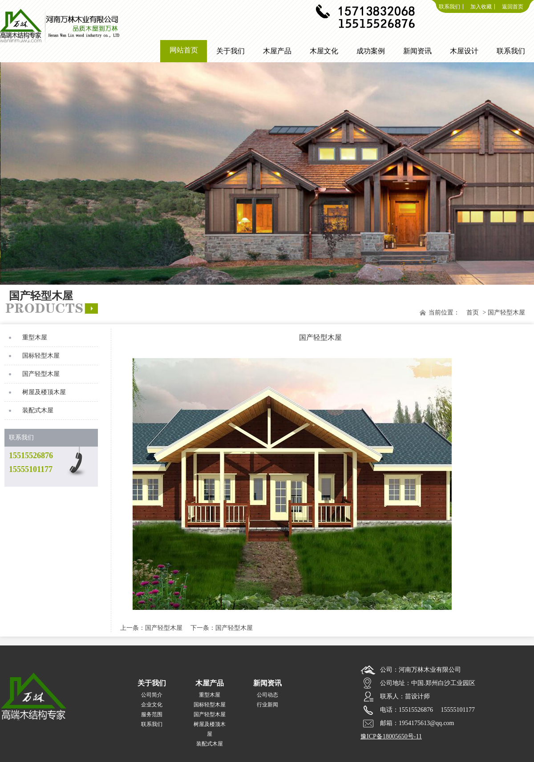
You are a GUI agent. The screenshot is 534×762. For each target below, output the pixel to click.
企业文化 (151, 705)
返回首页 (512, 6)
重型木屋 (34, 337)
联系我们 (449, 6)
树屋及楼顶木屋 (44, 392)
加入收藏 (481, 6)
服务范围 (151, 714)
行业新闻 (267, 705)
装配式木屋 (37, 410)
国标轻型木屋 (41, 355)
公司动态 (267, 695)
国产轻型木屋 (41, 374)
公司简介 (151, 695)
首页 (472, 312)
